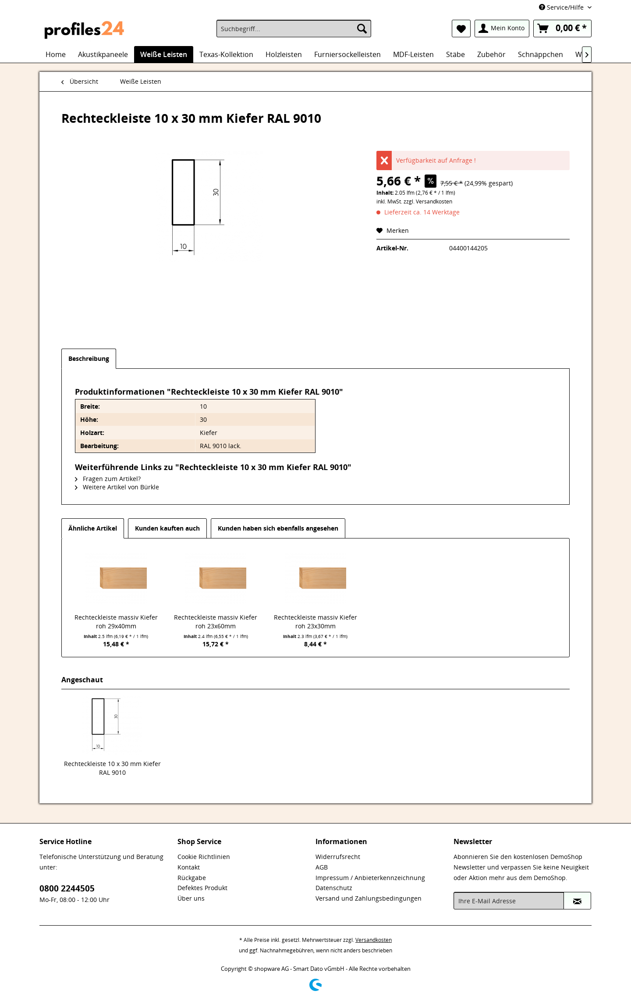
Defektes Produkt (202, 888)
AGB (322, 867)
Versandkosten (373, 940)
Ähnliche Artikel (92, 528)
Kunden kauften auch (167, 528)
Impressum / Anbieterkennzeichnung (370, 877)
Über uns (191, 898)
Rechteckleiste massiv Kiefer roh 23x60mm (215, 621)
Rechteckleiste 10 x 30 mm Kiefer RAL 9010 (112, 768)
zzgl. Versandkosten (428, 201)
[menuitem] (293, 28)
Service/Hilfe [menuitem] (562, 7)
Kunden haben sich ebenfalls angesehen (278, 528)
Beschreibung (88, 358)
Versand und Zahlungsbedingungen (369, 898)
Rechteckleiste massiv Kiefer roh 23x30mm (315, 621)
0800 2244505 (67, 888)
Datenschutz (334, 888)
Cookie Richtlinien (203, 856)
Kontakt (188, 867)
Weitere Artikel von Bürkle (117, 487)
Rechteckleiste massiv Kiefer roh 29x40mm (116, 621)
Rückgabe (191, 877)
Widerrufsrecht (338, 856)
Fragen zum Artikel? (108, 478)
